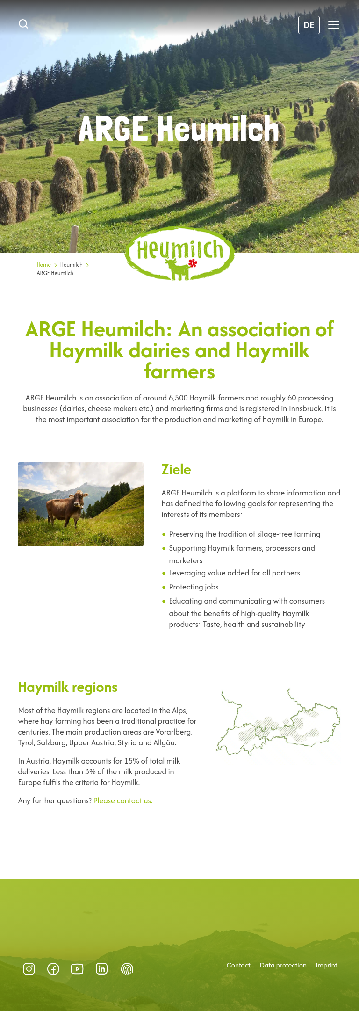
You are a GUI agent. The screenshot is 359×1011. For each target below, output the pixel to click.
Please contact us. (123, 800)
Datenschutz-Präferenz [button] (127, 968)
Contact (239, 965)
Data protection (283, 965)
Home (43, 265)
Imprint (326, 965)
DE (309, 24)
